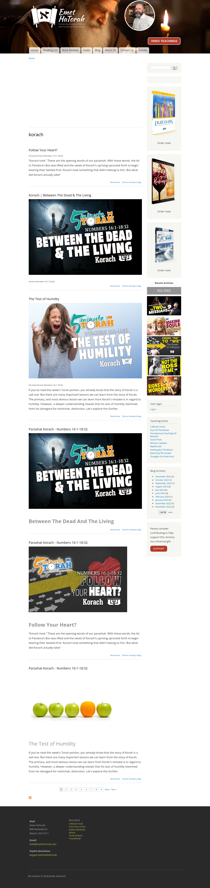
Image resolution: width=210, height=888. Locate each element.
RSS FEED (164, 290)
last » (113, 789)
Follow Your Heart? (43, 150)
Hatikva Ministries (77, 829)
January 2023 (162, 499)
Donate (142, 50)
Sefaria (72, 832)
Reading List (50, 50)
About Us (110, 50)
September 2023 (164, 483)
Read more (115, 182)
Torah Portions (76, 835)
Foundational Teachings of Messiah (163, 435)
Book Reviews (70, 50)
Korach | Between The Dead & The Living (60, 195)
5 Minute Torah (157, 426)
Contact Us (127, 50)
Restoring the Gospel (160, 453)
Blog (97, 50)
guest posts (156, 439)
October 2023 (162, 479)
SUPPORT (158, 548)
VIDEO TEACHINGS (164, 41)
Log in (153, 409)
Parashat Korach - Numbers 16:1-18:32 (58, 429)
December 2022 (163, 503)
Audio (86, 50)
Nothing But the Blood (161, 449)
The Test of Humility (44, 299)
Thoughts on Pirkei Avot (162, 456)
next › (107, 789)
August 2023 (162, 486)
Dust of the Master (159, 430)
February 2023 (163, 496)
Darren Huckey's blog (131, 182)
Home (34, 50)
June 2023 (160, 493)
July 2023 (160, 489)
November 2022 (163, 506)
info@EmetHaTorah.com (43, 844)
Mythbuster (156, 446)
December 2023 (163, 476)
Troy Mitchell (75, 838)
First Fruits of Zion (77, 826)
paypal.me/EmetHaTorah (43, 854)
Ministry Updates (158, 443)
